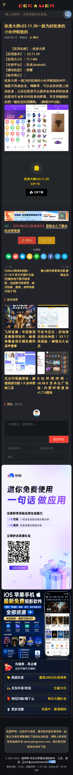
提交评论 (58, 439)
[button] (36, 677)
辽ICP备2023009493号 (35, 762)
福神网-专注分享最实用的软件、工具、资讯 (36, 5)
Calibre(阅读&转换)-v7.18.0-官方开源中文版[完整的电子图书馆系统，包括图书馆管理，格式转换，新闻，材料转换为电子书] (19, 281)
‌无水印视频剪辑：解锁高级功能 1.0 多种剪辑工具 (19, 383)
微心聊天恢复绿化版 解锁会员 (55, 272)
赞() (34, 37)
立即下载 (36, 192)
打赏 (46, 240)
